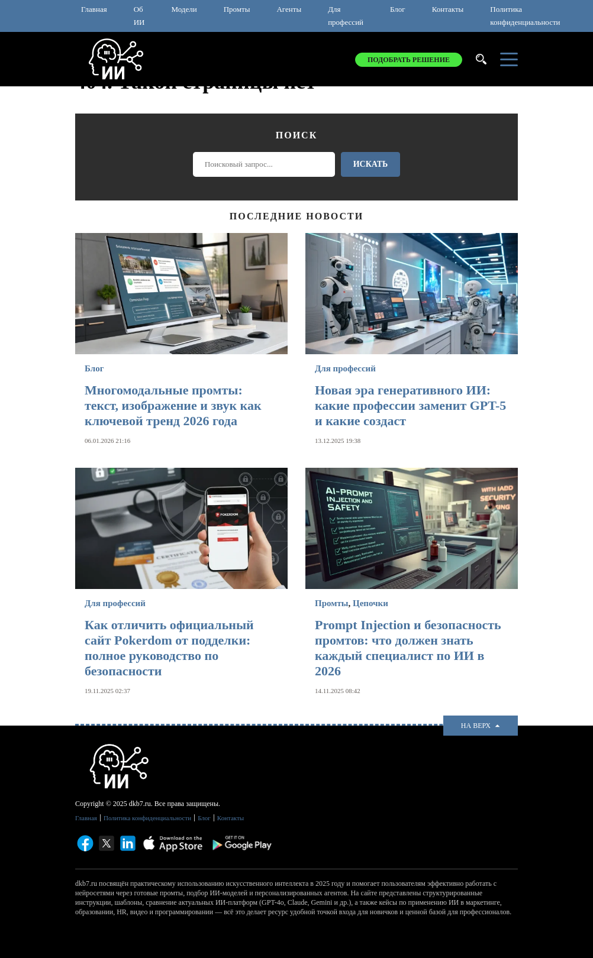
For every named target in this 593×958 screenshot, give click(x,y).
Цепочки (370, 603)
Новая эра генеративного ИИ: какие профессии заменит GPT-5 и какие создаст (410, 405)
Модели (183, 9)
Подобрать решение (409, 60)
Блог (397, 9)
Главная (94, 9)
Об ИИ (139, 16)
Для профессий (345, 16)
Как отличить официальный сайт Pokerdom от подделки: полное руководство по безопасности (169, 647)
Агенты (288, 9)
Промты (237, 9)
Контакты (448, 9)
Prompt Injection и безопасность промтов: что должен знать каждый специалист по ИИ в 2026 (408, 647)
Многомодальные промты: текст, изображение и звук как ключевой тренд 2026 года (173, 405)
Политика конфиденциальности (525, 16)
